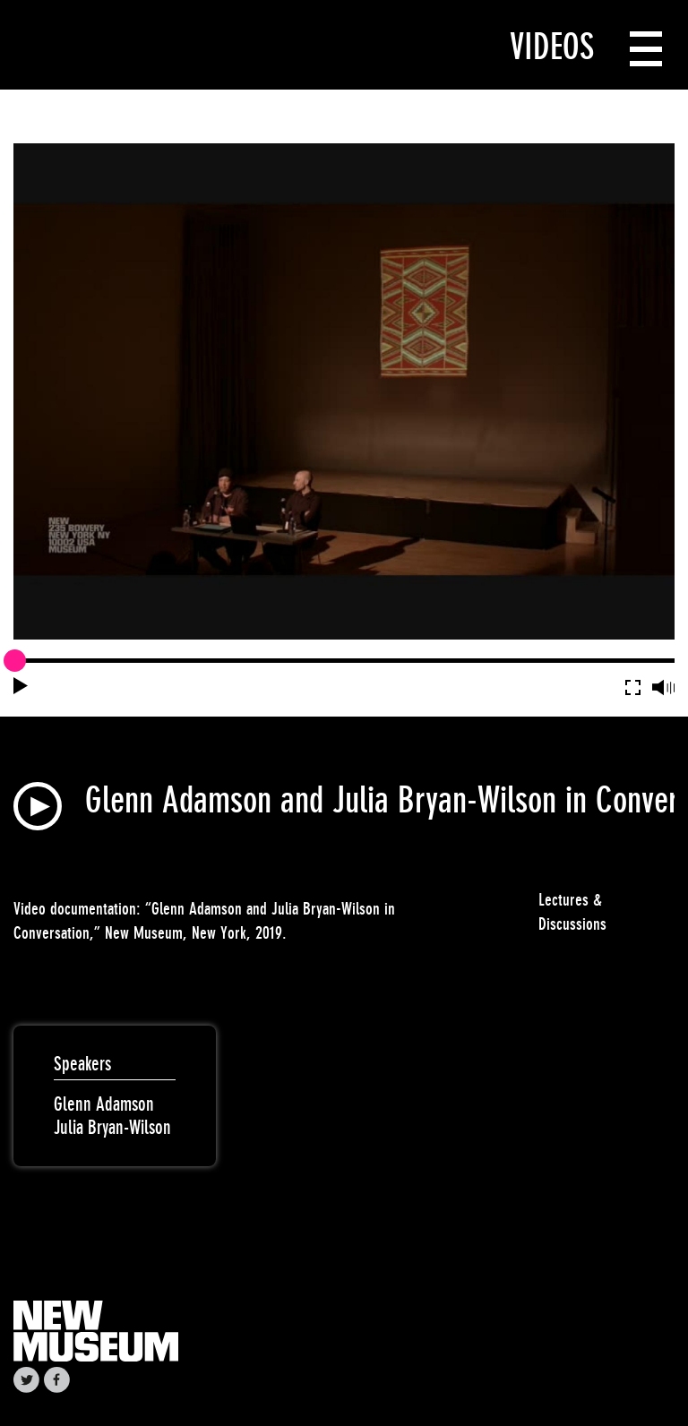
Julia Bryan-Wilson (112, 1127)
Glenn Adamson (104, 1104)
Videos (552, 46)
